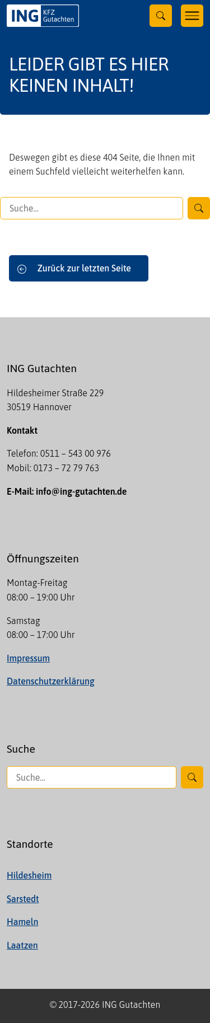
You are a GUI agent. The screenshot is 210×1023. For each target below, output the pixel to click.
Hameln (22, 922)
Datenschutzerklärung (51, 681)
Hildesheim (29, 875)
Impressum (28, 658)
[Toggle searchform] (161, 15)
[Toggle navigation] (192, 15)
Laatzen (22, 945)
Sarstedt (23, 899)
